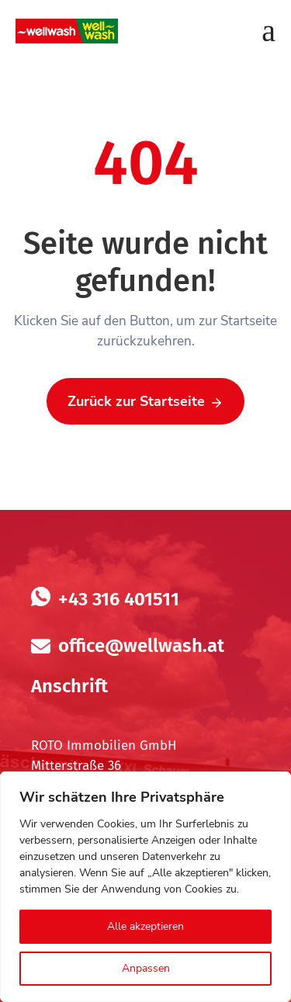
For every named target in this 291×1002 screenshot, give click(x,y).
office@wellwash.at (141, 646)
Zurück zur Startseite (145, 402)
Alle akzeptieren (145, 926)
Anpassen (146, 968)
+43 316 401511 (118, 599)
